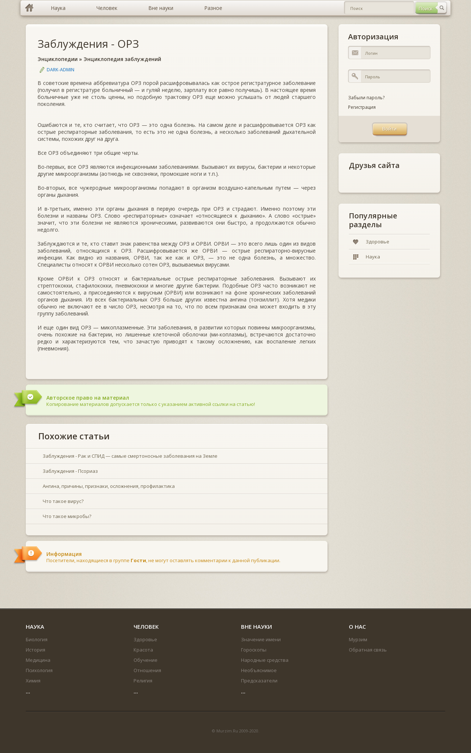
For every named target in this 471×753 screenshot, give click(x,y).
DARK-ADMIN (60, 70)
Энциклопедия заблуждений (122, 59)
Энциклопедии (58, 59)
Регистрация (362, 107)
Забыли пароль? (366, 97)
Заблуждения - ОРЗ (88, 43)
